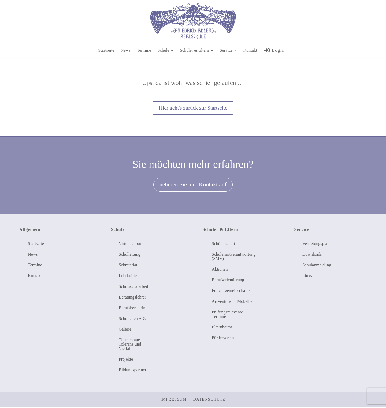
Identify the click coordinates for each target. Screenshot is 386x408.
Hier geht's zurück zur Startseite (193, 108)
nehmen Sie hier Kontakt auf (193, 185)
